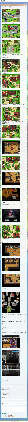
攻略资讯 (11, 6)
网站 (2, 403)
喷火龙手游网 (3, 0)
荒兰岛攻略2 (4, 7)
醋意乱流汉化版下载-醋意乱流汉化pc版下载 (8, 415)
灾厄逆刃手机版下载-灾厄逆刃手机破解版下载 (9, 416)
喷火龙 (3, 6)
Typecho (16, 421)
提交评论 (4, 413)
